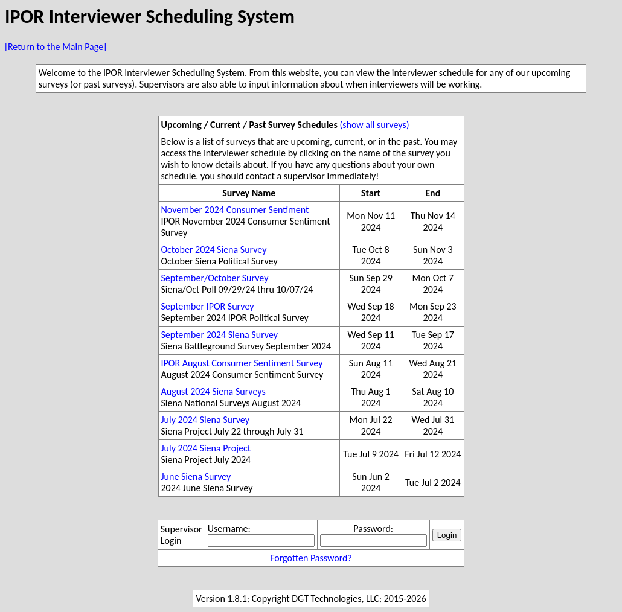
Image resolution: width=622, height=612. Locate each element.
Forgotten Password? (311, 558)
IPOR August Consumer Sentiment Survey (242, 363)
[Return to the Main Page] (55, 47)
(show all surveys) (374, 124)
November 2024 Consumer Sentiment (235, 209)
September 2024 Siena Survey (219, 334)
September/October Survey (215, 278)
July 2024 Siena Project (206, 448)
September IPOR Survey (207, 306)
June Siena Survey (196, 476)
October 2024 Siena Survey (214, 249)
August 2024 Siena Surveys (213, 391)
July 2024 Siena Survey (205, 420)
